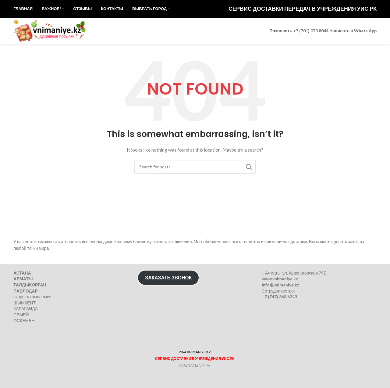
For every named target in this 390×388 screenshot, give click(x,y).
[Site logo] (51, 36)
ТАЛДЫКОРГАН (29, 284)
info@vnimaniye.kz (280, 284)
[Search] (195, 176)
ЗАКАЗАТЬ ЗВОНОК (168, 278)
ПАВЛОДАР (25, 290)
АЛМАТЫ (23, 279)
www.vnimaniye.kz (280, 279)
